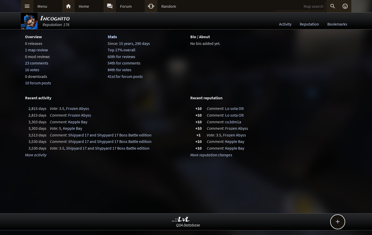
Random (168, 6)
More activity (35, 154)
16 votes (32, 69)
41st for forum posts (125, 76)
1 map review (36, 49)
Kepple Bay (77, 121)
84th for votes (119, 69)
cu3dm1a (233, 121)
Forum (126, 6)
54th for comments (124, 63)
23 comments (36, 63)
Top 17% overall (121, 49)
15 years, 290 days (134, 43)
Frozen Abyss (77, 108)
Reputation (309, 24)
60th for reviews (121, 56)
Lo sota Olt (234, 108)
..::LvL (181, 219)
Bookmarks (337, 24)
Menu (42, 6)
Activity (285, 24)
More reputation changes (211, 154)
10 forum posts (38, 82)
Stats (112, 36)
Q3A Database (188, 225)
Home (84, 6)
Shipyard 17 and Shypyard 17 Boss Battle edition (110, 134)
